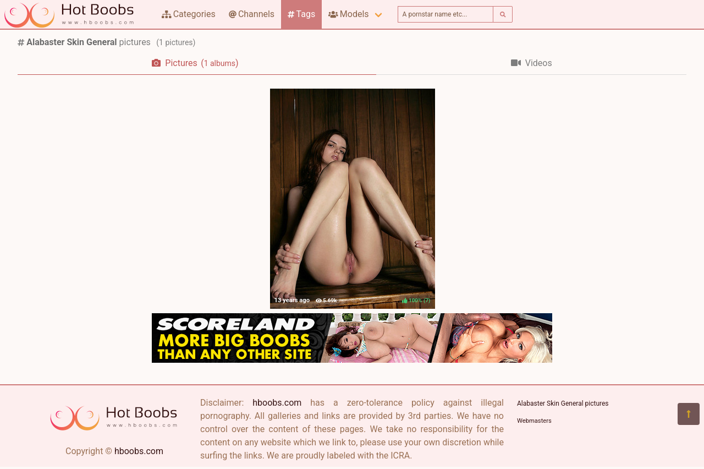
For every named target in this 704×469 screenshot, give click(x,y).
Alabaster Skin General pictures (563, 403)
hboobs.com (138, 451)
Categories (189, 14)
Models (348, 14)
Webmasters (534, 420)
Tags (301, 14)
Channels (251, 14)
